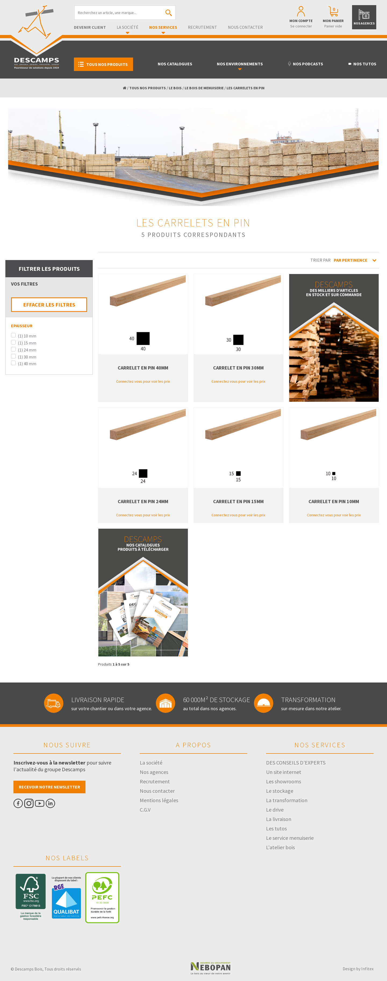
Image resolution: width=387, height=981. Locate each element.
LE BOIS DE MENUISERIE (204, 88)
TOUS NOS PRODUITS (147, 88)
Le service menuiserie (290, 837)
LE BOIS (175, 88)
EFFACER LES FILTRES (49, 304)
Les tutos (276, 828)
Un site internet (283, 772)
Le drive (275, 809)
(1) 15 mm (27, 343)
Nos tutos (362, 63)
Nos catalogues (175, 63)
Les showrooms (283, 781)
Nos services (163, 27)
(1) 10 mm (27, 336)
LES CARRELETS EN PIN (245, 88)
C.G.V (145, 809)
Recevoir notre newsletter (49, 787)
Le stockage (279, 790)
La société (127, 27)
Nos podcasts (305, 63)
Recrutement (202, 27)
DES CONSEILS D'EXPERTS (295, 762)
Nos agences (154, 772)
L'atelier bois (280, 847)
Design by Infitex (358, 968)
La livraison (278, 819)
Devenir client (90, 27)
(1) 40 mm (27, 363)
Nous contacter (245, 27)
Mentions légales (159, 800)
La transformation (286, 800)
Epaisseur (22, 325)
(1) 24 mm (27, 350)
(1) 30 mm (27, 357)
